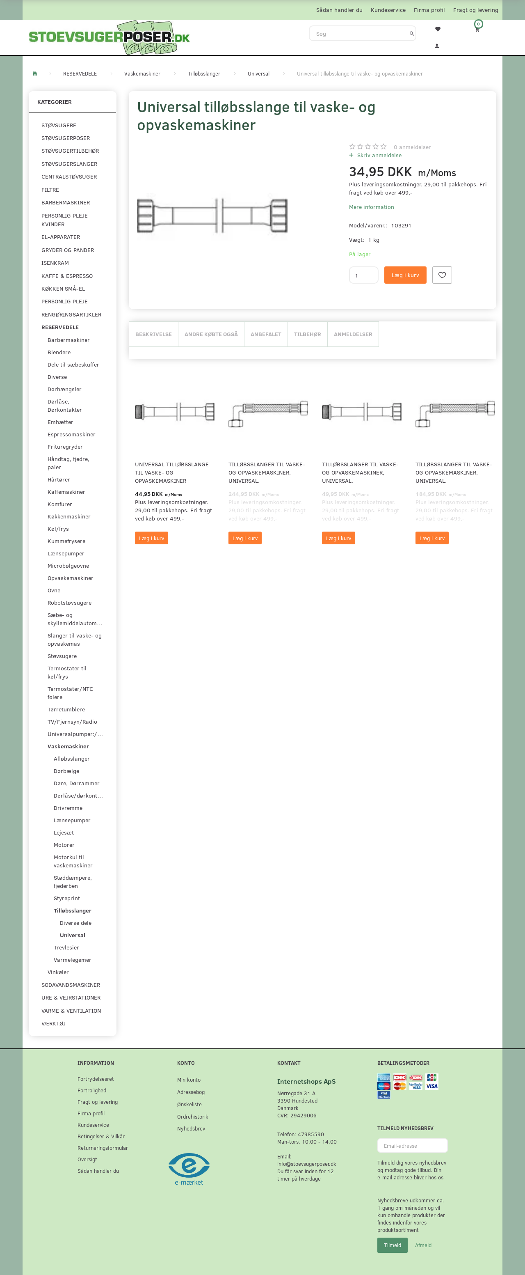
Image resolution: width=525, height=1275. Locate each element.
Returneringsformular (103, 1147)
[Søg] (412, 33)
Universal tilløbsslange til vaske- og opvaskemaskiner (172, 472)
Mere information (371, 207)
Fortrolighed (92, 1090)
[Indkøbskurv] (483, 29)
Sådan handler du (339, 10)
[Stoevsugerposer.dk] (109, 37)
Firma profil (429, 10)
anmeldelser (412, 147)
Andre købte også (211, 334)
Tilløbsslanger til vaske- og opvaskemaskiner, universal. (266, 472)
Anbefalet (266, 334)
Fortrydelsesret (96, 1078)
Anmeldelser (353, 334)
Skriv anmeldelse (379, 155)
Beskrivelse (153, 334)
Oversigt (87, 1159)
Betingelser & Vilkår (101, 1136)
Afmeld (423, 1245)
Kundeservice (388, 10)
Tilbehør (307, 334)
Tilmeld (392, 1245)
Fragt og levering (475, 10)
